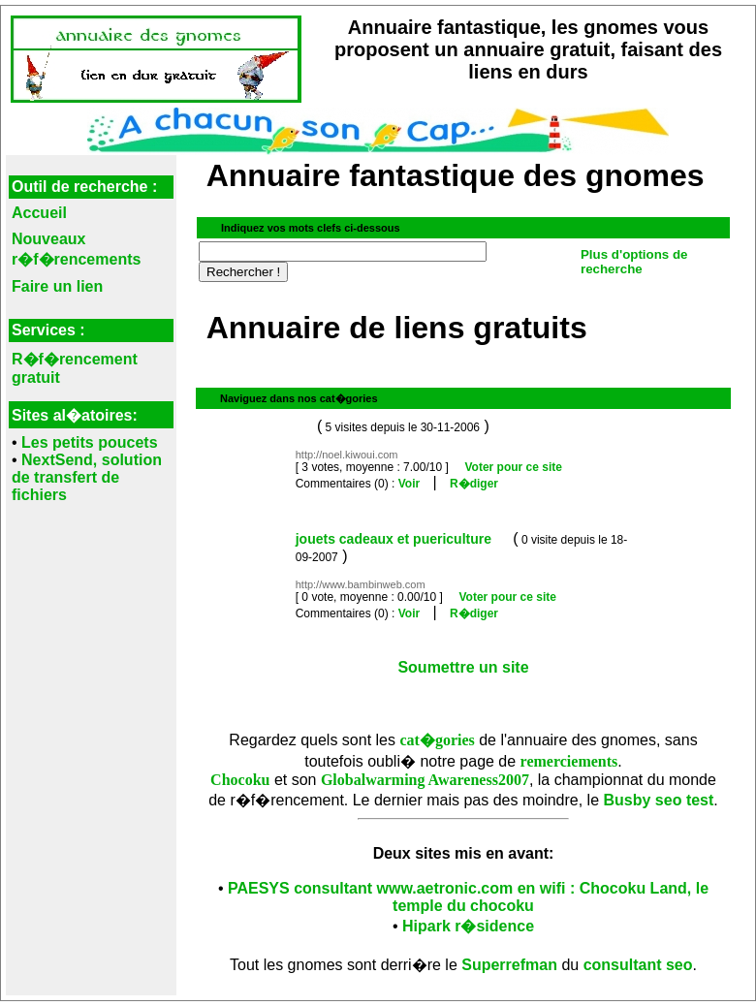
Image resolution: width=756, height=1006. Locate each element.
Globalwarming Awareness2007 (425, 779)
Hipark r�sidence (468, 926)
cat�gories (436, 740)
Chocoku (239, 779)
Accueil (39, 212)
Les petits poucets (89, 442)
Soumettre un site (462, 667)
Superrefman (509, 965)
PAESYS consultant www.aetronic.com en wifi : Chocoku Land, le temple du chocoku (468, 897)
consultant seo (638, 965)
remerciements (569, 761)
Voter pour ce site (512, 467)
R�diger (474, 483)
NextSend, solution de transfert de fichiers (87, 477)
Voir (409, 483)
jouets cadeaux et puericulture (393, 539)
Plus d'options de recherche (634, 261)
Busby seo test (659, 800)
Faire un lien (57, 286)
